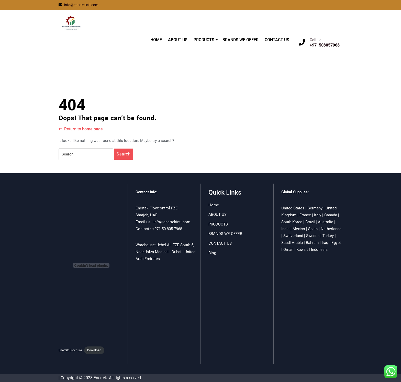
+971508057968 (325, 45)
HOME (156, 39)
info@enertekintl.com (78, 5)
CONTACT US (277, 39)
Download (94, 350)
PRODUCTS (204, 39)
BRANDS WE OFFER (240, 39)
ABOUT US (177, 39)
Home (213, 205)
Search (124, 154)
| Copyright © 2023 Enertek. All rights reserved (100, 377)
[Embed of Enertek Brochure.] (91, 265)
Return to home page (81, 129)
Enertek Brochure (70, 350)
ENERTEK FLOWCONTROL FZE (88, 46)
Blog (212, 253)
